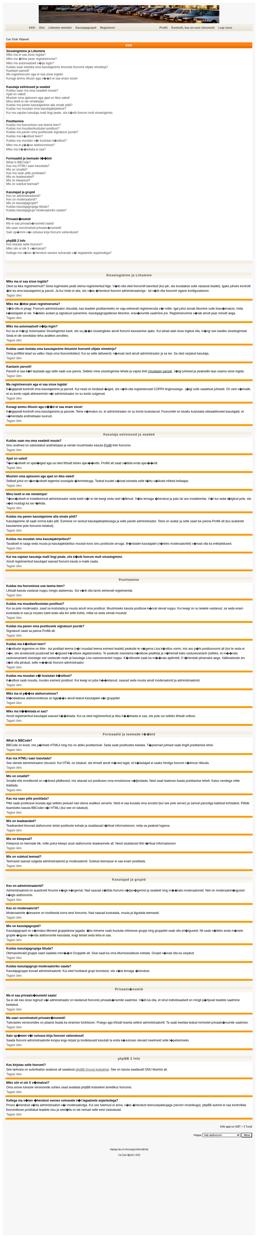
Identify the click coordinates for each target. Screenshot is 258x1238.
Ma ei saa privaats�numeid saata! (30, 223)
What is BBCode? (18, 162)
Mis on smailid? (17, 169)
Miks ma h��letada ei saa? (26, 149)
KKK (32, 27)
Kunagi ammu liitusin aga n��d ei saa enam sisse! (42, 78)
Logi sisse (225, 27)
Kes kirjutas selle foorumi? (24, 244)
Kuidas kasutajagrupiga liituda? (27, 206)
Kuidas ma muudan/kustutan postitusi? (32, 128)
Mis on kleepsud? (18, 180)
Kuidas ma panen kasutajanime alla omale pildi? (39, 105)
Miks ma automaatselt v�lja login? (30, 63)
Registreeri (107, 27)
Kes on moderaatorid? (21, 199)
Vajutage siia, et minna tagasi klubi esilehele (129, 1149)
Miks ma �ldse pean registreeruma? (31, 59)
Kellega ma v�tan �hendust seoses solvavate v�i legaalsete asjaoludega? (58, 253)
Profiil (163, 27)
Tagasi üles (14, 295)
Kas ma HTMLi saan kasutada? (27, 166)
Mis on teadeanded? (20, 177)
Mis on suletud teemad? (22, 184)
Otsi (41, 27)
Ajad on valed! (16, 94)
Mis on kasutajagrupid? (22, 203)
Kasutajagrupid (86, 27)
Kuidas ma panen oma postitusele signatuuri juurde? (42, 132)
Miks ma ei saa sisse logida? (26, 55)
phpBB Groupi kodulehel (92, 1069)
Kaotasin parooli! (17, 71)
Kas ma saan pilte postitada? (26, 173)
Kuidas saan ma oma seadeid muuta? (32, 90)
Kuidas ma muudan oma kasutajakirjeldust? (36, 108)
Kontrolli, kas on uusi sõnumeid (192, 27)
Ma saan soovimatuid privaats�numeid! (33, 228)
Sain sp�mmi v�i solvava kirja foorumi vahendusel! (42, 232)
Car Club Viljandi (17, 39)
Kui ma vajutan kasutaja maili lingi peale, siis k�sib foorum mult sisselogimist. (59, 113)
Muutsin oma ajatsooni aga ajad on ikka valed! (38, 98)
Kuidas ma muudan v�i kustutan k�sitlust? (36, 140)
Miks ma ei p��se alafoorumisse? (30, 145)
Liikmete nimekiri (60, 27)
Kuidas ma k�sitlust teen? (24, 136)
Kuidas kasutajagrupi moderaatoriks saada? (36, 210)
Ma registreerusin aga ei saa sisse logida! (34, 74)
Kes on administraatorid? (23, 196)
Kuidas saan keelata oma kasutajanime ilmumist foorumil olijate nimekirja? (57, 67)
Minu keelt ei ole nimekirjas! (25, 101)
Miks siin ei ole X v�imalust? (26, 248)
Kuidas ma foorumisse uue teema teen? (33, 125)
